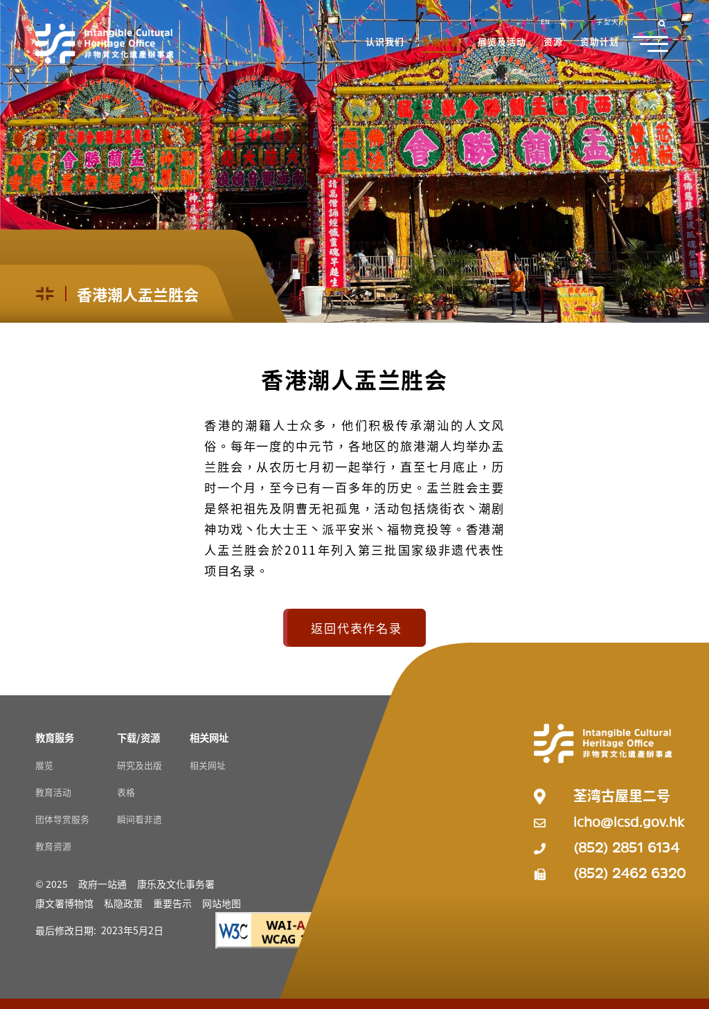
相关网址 (208, 764)
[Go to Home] (104, 44)
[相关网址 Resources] (209, 737)
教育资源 (53, 845)
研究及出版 (139, 764)
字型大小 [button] (611, 21)
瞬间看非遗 (139, 818)
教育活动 (53, 791)
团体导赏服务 (62, 818)
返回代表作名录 (356, 627)
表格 (126, 791)
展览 (44, 764)
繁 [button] (563, 21)
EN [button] (545, 21)
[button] (385, 43)
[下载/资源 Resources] (138, 737)
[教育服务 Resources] (54, 737)
